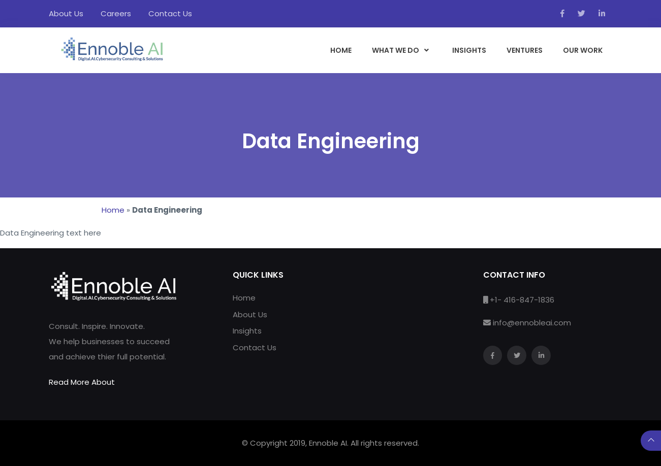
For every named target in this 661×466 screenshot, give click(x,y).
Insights (247, 330)
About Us (66, 13)
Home (113, 210)
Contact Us (170, 13)
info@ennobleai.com (532, 322)
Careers (116, 13)
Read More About (82, 382)
